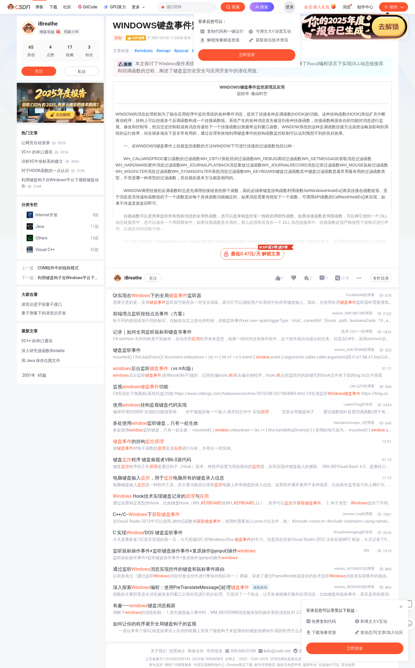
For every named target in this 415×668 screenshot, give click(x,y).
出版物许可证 (329, 665)
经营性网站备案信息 (285, 659)
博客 (39, 7)
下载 (53, 7)
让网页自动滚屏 (43, 142)
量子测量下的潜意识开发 (43, 313)
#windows (143, 50)
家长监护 (156, 665)
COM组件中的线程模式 (58, 268)
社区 (67, 7)
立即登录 (247, 55)
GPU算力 (114, 7)
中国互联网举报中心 (209, 665)
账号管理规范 (264, 665)
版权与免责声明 (289, 665)
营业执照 (348, 665)
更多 (138, 7)
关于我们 (159, 651)
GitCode (87, 7)
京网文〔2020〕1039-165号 (246, 659)
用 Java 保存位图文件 (40, 360)
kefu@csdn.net (277, 651)
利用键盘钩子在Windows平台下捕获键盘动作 (60, 182)
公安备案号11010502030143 (167, 659)
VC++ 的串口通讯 (44, 152)
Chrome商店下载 (239, 665)
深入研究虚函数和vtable (43, 350)
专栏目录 (381, 278)
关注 (153, 278)
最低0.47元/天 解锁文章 (254, 252)
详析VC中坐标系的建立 (50, 161)
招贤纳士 (177, 651)
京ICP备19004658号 (208, 659)
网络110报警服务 (178, 665)
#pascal (181, 50)
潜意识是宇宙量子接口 (41, 304)
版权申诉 (310, 665)
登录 (290, 7)
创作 (394, 7)
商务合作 (196, 651)
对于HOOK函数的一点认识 (53, 170)
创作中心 (365, 7)
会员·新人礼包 (320, 6)
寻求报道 (214, 651)
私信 (82, 71)
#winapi (163, 50)
